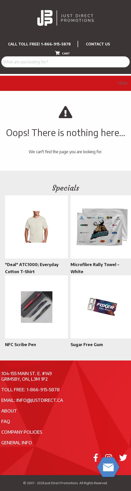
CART (62, 53)
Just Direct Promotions (61, 483)
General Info (16, 442)
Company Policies (21, 432)
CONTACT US (98, 44)
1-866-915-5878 (56, 44)
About (9, 411)
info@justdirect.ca (39, 400)
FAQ (5, 421)
